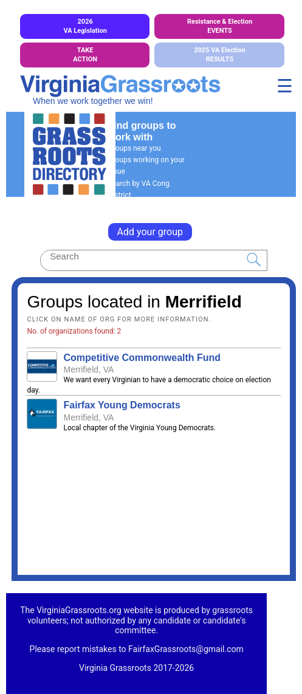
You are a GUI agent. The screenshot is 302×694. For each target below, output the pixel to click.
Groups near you (134, 148)
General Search (132, 206)
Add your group (150, 232)
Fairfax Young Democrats (121, 405)
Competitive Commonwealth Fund (142, 357)
